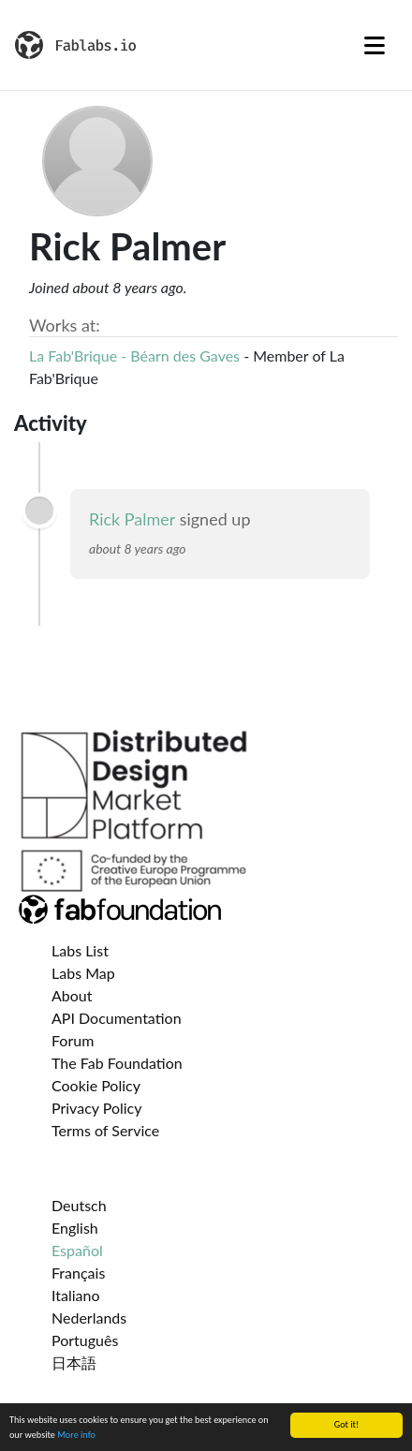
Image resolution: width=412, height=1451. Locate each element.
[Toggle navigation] (374, 45)
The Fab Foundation (117, 1063)
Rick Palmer (132, 519)
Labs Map (83, 973)
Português (85, 1340)
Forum (73, 1040)
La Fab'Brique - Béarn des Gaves (134, 355)
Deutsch (79, 1205)
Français (78, 1272)
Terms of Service (105, 1130)
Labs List (80, 950)
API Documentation (117, 1018)
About (72, 995)
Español (77, 1250)
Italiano (76, 1295)
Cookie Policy (96, 1085)
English (75, 1227)
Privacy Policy (97, 1108)
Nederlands (89, 1317)
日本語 (74, 1362)
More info (76, 1435)
